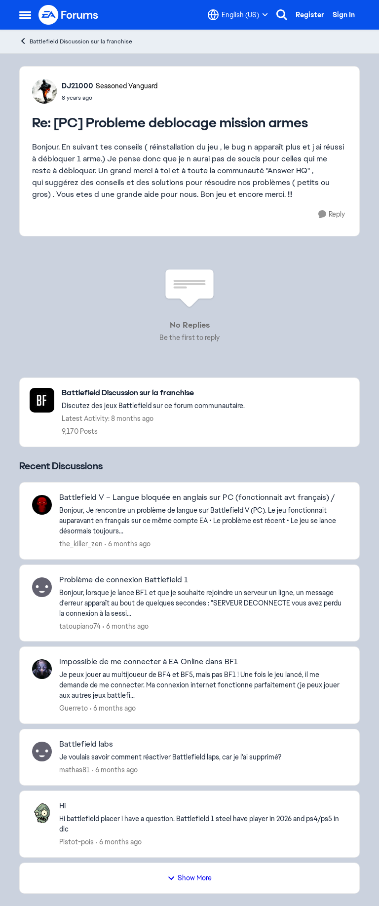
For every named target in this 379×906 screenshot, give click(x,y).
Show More (189, 877)
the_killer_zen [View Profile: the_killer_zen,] (81, 543)
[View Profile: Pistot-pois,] (42, 813)
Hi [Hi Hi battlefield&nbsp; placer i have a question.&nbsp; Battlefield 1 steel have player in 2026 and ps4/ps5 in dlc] (62, 806)
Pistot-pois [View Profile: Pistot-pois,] (76, 841)
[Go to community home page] (68, 15)
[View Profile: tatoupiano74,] (42, 587)
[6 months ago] (128, 544)
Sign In (344, 14)
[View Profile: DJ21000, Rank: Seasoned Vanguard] (44, 91)
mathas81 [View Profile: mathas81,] (74, 769)
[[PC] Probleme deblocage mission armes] (109, 97)
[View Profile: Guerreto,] (42, 669)
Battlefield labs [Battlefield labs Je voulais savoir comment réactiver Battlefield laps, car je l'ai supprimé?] (86, 744)
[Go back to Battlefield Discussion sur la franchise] (153, 393)
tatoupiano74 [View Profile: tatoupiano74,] (80, 625)
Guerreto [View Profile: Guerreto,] (73, 708)
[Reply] (331, 214)
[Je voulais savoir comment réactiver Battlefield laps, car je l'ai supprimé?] (203, 757)
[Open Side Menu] (25, 14)
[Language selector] (237, 15)
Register (310, 14)
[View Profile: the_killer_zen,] (42, 505)
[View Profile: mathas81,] (42, 751)
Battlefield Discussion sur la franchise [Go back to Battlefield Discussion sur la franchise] (75, 41)
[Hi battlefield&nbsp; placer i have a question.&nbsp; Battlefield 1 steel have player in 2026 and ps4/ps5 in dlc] (203, 824)
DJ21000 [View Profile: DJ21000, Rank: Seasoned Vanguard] (77, 85)
